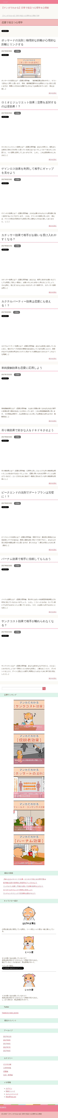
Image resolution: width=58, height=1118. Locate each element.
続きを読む (53, 93)
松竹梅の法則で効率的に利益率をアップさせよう (20, 883)
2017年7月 (7, 1047)
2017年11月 (7, 1036)
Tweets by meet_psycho (10, 1013)
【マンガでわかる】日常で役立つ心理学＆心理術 (25, 8)
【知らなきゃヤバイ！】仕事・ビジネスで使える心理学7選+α (24, 879)
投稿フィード (10, 1091)
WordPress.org (11, 1097)
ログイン (9, 1088)
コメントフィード (12, 1094)
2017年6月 (7, 1051)
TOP (20, 16)
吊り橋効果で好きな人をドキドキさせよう (27, 430)
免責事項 (3, 1107)
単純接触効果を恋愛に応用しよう (21, 367)
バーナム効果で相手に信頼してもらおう (26, 558)
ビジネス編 (7, 1064)
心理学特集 (7, 1068)
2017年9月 (7, 1040)
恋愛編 (17, 51)
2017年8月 (7, 1043)
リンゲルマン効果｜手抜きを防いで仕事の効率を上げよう (23, 886)
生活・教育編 (8, 1075)
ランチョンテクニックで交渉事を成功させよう (19, 893)
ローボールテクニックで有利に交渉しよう (17, 890)
